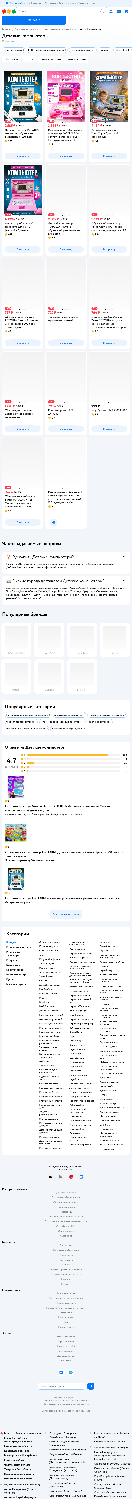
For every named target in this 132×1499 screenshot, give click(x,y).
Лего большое (107, 946)
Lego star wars (76, 1058)
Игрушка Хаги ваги (79, 1006)
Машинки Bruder (48, 993)
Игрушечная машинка (80, 953)
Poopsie (43, 998)
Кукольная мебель (109, 1112)
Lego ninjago (76, 1040)
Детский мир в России (53, 1410)
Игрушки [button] (11, 960)
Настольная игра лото (111, 1073)
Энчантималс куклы (49, 942)
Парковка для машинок (51, 1088)
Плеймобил (45, 989)
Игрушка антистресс (50, 1148)
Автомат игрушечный (50, 1019)
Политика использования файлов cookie (66, 1221)
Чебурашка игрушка (79, 1028)
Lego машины (107, 950)
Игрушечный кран (48, 1092)
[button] (34, 20)
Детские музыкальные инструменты (81, 967)
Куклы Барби (106, 1086)
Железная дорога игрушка (48, 1049)
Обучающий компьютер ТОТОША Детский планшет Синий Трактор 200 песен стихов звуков (64, 854)
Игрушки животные (79, 995)
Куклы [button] (10, 979)
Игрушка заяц (107, 1148)
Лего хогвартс (76, 1062)
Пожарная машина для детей (50, 1106)
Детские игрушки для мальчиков (50, 1142)
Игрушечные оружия (50, 1028)
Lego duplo (75, 1070)
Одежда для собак (66, 1355)
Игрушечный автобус (50, 1100)
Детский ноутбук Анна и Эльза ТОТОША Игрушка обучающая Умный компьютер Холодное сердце (57, 808)
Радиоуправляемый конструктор (110, 956)
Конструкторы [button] (15, 969)
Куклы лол (105, 1077)
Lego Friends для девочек (78, 1139)
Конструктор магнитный (82, 1083)
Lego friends (75, 1079)
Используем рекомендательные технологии (66, 1403)
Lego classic (106, 966)
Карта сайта (66, 1235)
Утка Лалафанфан (78, 1010)
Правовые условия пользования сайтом (66, 1400)
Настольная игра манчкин (108, 980)
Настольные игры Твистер (109, 1009)
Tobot (42, 955)
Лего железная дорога (80, 1092)
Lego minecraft (77, 1049)
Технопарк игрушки (49, 972)
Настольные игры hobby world (112, 991)
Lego (72, 1036)
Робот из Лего (76, 1105)
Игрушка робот (77, 949)
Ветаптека (66, 1360)
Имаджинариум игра (110, 986)
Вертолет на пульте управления (49, 1055)
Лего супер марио (79, 1088)
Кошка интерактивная (111, 1144)
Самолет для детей (49, 1083)
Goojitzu (43, 980)
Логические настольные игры (112, 1037)
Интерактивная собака (81, 986)
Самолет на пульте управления (49, 1071)
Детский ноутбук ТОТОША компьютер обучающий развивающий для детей (62, 898)
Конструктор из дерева (81, 1100)
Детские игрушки (25, 29)
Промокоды (66, 1211)
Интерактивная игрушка (82, 962)
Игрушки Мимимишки (81, 1019)
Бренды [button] (11, 942)
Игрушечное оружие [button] (18, 947)
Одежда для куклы (109, 1099)
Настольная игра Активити (108, 1016)
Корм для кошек (66, 1341)
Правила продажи (66, 1206)
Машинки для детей (49, 1032)
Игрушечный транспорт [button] (14, 953)
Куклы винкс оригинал (112, 1107)
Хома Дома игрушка (49, 985)
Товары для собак (66, 1346)
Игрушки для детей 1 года (80, 1001)
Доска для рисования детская (111, 998)
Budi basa (105, 1124)
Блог (66, 1322)
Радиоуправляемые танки (49, 1078)
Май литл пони (47, 968)
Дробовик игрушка (49, 1010)
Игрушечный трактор (50, 1096)
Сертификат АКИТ (66, 1226)
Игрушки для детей (49, 1118)
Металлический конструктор (77, 1110)
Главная (6, 29)
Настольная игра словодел (108, 1030)
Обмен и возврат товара (66, 1202)
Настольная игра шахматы (108, 1023)
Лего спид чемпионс (80, 1120)
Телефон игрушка (78, 991)
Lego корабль (76, 1129)
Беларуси (85, 1410)
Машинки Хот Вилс (49, 1036)
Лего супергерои (78, 1075)
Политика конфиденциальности (66, 1216)
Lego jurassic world (79, 1096)
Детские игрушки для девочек (50, 1131)
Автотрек (44, 1061)
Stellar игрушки (47, 963)
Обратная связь (66, 1230)
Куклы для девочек (109, 1082)
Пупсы (103, 1094)
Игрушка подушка (109, 1140)
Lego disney (106, 970)
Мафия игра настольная (112, 1062)
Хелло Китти (76, 1032)
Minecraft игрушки (79, 957)
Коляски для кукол (109, 1103)
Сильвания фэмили (49, 950)
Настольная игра (108, 974)
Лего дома (74, 1133)
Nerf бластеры (46, 1006)
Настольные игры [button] (17, 974)
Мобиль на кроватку (50, 1136)
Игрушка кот (106, 1129)
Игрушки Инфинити (50, 959)
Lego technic (76, 1066)
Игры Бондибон (108, 1046)
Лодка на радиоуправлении (48, 1113)
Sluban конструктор (80, 1144)
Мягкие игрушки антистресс (108, 1134)
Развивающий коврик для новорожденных (80, 974)
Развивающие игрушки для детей (51, 1124)
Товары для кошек (66, 1336)
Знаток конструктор (80, 1124)
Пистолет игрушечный (51, 1015)
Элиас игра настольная (111, 1051)
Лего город (75, 1053)
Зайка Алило (46, 976)
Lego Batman (76, 1015)
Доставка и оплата (66, 1192)
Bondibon (44, 1002)
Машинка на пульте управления (49, 1042)
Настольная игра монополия (108, 1067)
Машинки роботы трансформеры (78, 943)
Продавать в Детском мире (66, 1197)
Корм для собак (66, 1351)
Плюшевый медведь (110, 1120)
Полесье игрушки (48, 946)
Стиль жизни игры (109, 1042)
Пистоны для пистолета (51, 1023)
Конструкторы (77, 1045)
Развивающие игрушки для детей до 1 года (81, 981)
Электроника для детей (57, 29)
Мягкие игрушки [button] (16, 984)
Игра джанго (106, 1004)
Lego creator (75, 1116)
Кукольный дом (108, 1090)
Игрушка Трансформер (81, 1023)
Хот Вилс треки (47, 1065)
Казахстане (72, 1410)
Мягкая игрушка (108, 1116)
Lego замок (106, 942)
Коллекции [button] (13, 965)
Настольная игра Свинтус (108, 1056)
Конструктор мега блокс (113, 962)
